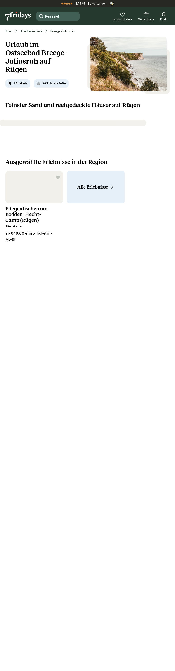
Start (8, 31)
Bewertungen (97, 3)
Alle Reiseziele (31, 31)
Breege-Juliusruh (62, 31)
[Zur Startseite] (18, 16)
